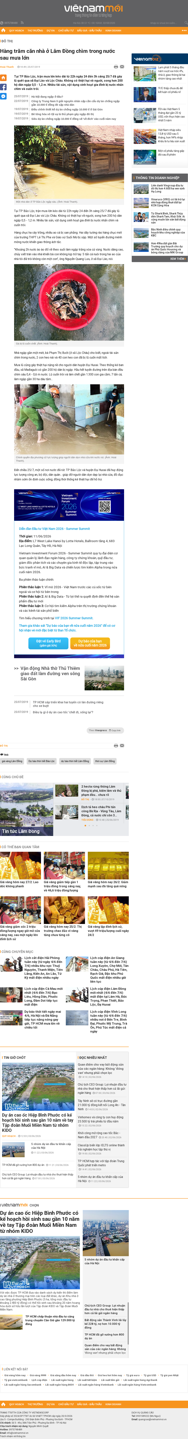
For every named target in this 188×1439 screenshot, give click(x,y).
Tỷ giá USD (150, 1375)
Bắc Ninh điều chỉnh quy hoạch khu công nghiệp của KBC (168, 232)
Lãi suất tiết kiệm (87, 1380)
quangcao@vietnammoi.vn (152, 1419)
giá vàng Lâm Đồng (12, 761)
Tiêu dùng (87, 820)
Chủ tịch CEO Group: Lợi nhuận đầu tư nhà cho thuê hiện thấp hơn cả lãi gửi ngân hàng (102, 1089)
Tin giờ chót (15, 1058)
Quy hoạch (16, 30)
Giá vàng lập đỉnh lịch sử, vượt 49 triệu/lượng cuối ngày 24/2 (108, 931)
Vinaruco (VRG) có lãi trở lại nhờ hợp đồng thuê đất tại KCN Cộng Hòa (168, 202)
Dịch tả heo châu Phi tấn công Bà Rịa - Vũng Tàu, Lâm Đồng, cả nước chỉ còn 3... (101, 811)
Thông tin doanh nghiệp (157, 178)
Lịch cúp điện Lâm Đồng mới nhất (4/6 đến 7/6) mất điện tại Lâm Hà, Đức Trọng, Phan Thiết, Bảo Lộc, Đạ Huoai (108, 996)
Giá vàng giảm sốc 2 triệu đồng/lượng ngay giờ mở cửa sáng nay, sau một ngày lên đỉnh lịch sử (20, 933)
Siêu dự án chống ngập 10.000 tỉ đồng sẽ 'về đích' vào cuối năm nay (73, 118)
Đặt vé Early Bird (48, 643)
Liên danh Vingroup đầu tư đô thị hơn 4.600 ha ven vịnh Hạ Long (168, 188)
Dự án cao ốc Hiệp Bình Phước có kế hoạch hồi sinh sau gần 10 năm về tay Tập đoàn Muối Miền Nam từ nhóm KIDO (38, 1123)
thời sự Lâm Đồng (105, 761)
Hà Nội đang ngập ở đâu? (47, 96)
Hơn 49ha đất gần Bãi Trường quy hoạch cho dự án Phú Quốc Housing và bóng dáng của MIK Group (167, 248)
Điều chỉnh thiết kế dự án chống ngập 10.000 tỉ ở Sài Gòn (67, 109)
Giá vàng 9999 (38, 1375)
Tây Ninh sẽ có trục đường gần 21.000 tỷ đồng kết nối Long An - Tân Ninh (102, 1105)
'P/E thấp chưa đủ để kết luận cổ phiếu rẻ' (170, 90)
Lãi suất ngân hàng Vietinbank (96, 1384)
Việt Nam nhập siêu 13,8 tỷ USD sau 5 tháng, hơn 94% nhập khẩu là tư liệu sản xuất (171, 135)
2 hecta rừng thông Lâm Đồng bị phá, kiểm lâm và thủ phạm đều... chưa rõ (101, 791)
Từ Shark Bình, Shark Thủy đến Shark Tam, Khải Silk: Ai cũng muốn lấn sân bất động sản (168, 218)
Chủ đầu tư (66, 30)
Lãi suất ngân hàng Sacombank (22, 1384)
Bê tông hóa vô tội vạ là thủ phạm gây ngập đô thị (62, 114)
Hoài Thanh (7, 66)
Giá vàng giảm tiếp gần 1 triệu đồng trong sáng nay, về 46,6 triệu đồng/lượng (62, 886)
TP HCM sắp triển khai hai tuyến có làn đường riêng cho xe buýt (68, 704)
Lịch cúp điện (39, 1380)
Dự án (51, 30)
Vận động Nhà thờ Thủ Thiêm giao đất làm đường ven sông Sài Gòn (50, 674)
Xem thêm (178, 258)
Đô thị (7, 41)
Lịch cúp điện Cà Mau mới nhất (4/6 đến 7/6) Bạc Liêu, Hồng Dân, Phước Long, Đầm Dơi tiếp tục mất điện (43, 996)
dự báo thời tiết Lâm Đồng (75, 761)
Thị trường (35, 30)
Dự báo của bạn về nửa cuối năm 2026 (90, 643)
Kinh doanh (113, 30)
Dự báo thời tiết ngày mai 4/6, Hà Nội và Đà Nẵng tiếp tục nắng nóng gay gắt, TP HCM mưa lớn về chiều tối (42, 1019)
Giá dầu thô (87, 1375)
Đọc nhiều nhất (93, 1058)
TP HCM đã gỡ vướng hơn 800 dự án (23, 1164)
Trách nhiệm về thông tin (13, 1436)
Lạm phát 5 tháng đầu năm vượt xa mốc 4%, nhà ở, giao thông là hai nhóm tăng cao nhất (171, 73)
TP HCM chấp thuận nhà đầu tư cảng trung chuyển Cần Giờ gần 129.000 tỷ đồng (50, 1320)
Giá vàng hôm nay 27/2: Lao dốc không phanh (19, 884)
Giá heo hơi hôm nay (110, 1375)
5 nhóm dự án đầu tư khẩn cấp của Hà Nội (51, 1146)
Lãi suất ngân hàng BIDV (59, 1384)
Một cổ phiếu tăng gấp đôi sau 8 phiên (171, 152)
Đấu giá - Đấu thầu (89, 30)
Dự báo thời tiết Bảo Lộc (42, 761)
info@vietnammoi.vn (17, 1433)
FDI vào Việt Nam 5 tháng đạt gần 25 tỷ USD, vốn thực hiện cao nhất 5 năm (171, 115)
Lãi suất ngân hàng (62, 1380)
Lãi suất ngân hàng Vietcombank (137, 1384)
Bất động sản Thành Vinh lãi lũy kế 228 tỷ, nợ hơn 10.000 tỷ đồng (105, 1323)
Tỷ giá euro (132, 1375)
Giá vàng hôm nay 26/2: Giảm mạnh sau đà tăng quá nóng (108, 884)
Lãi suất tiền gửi (110, 1380)
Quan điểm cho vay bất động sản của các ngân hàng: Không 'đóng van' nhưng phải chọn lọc (101, 1069)
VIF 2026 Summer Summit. (74, 618)
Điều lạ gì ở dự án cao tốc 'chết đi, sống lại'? (63, 712)
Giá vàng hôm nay (15, 1375)
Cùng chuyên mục (17, 952)
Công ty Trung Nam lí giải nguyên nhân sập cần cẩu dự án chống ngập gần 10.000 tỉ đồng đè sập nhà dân (75, 103)
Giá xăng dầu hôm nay (63, 1375)
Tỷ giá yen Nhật (169, 1375)
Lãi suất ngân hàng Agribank (140, 1380)
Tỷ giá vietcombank (15, 1380)
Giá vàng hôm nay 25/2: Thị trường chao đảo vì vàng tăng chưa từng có (63, 931)
